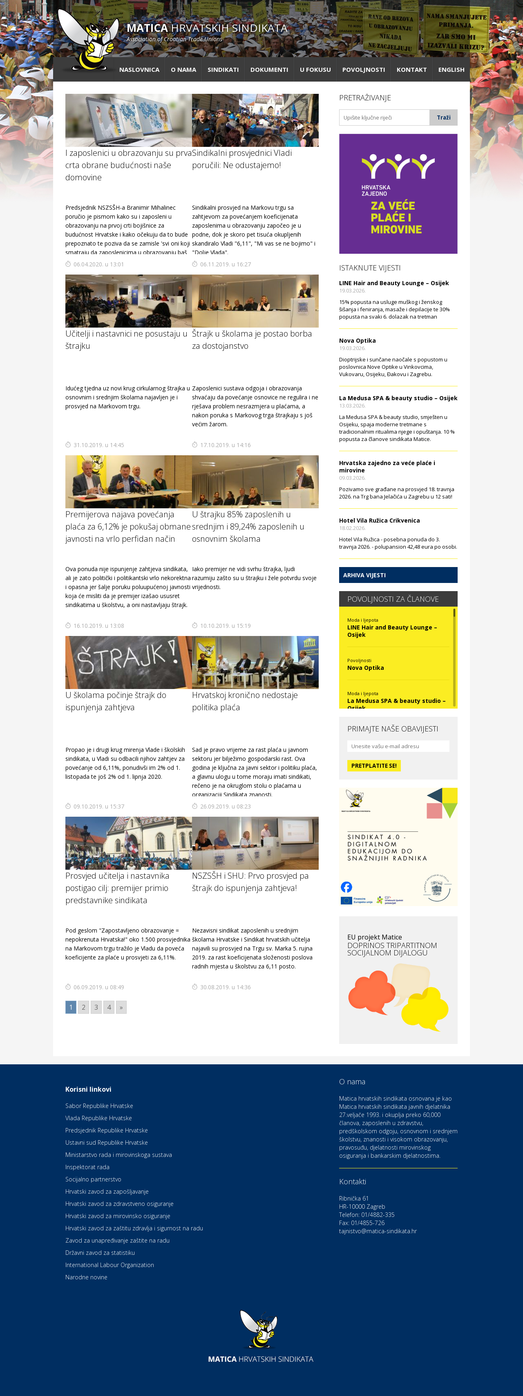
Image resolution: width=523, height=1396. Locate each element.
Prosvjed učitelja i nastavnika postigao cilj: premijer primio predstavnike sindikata (117, 888)
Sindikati (223, 69)
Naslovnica (139, 69)
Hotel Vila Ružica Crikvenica (379, 520)
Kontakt (412, 69)
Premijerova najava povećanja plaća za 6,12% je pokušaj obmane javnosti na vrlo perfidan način (128, 526)
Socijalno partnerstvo (93, 1179)
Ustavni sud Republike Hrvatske (106, 1142)
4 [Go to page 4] (109, 1007)
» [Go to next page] (121, 1007)
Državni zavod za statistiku (100, 1252)
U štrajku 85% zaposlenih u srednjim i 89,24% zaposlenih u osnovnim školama (248, 526)
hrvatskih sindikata (207, 31)
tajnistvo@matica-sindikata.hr (378, 1231)
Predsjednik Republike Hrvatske (106, 1130)
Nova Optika (357, 340)
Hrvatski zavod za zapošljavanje (107, 1191)
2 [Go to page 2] (83, 1007)
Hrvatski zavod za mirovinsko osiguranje (117, 1216)
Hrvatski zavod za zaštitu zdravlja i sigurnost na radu (134, 1228)
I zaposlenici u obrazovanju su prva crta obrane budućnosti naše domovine (128, 165)
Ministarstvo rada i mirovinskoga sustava (118, 1155)
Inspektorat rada (87, 1167)
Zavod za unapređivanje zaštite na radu (117, 1240)
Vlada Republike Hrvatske (98, 1118)
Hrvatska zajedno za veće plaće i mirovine (387, 466)
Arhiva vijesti (364, 575)
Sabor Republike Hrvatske (99, 1106)
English (451, 69)
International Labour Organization (109, 1265)
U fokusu (315, 69)
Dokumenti (269, 69)
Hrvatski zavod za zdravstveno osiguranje (119, 1204)
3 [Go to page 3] (96, 1007)
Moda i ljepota (362, 620)
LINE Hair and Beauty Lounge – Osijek (394, 283)
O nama (183, 69)
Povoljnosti (363, 69)
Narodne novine (86, 1277)
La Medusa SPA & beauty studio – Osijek (398, 398)
